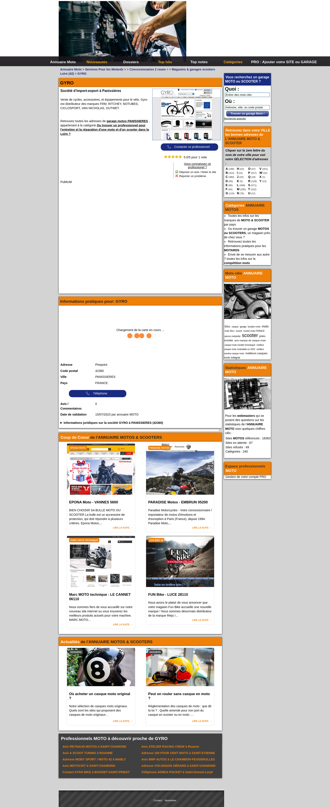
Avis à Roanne (170, 746)
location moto (254, 327)
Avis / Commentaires (71, 406)
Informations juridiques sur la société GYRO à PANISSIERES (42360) (113, 422)
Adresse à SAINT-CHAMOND (178, 765)
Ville (63, 377)
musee (239, 331)
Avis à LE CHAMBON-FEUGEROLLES (178, 759)
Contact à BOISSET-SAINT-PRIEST (96, 772)
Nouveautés (97, 62)
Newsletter (170, 800)
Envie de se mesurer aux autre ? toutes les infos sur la (247, 259)
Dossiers (131, 62)
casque (235, 327)
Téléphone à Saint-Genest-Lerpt (177, 772)
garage (243, 327)
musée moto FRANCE (254, 331)
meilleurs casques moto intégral (245, 355)
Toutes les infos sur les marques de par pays (246, 220)
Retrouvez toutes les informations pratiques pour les (245, 246)
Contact (158, 800)
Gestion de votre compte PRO (245, 476)
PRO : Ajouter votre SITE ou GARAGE (267, 62)
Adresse (66, 364)
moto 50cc (230, 331)
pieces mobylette (233, 336)
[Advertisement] (228, 32)
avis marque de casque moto (250, 340)
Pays (64, 383)
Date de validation (73, 414)
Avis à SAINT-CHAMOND (94, 746)
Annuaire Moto (63, 62)
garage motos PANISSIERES (127, 121)
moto (265, 326)
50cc (227, 326)
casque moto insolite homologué (240, 345)
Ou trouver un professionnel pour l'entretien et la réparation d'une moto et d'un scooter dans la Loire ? (104, 130)
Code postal (69, 371)
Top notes (199, 62)
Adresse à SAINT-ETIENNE (178, 753)
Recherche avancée (235, 118)
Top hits (165, 62)
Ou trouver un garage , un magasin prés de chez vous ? (247, 233)
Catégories (232, 62)
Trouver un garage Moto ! (247, 113)
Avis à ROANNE (88, 753)
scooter (250, 335)
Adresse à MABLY (94, 759)
